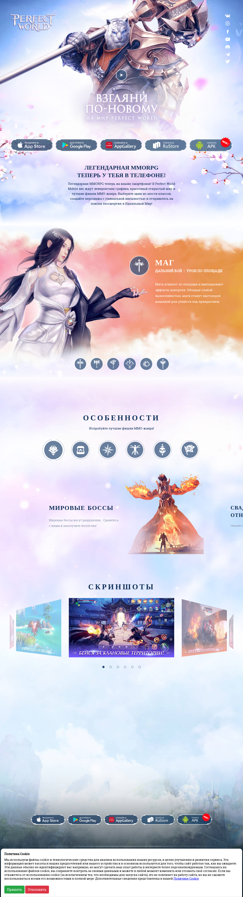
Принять (14, 889)
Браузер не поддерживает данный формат (188, 325)
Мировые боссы (81, 504)
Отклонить (37, 889)
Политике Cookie (186, 878)
